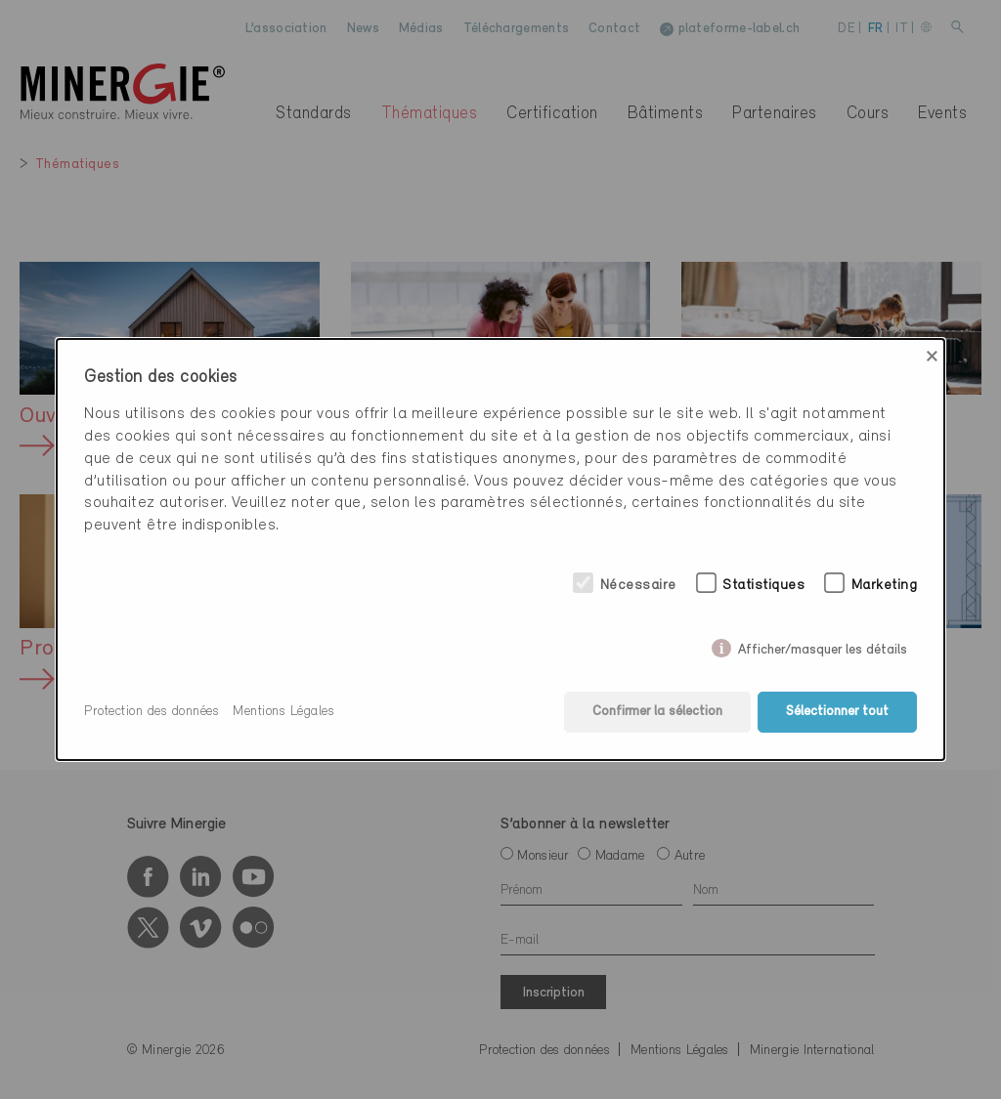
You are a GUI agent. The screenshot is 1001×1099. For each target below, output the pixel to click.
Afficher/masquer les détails (822, 646)
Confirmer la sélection (657, 711)
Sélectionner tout (837, 711)
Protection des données (151, 711)
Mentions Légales (283, 711)
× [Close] (932, 356)
